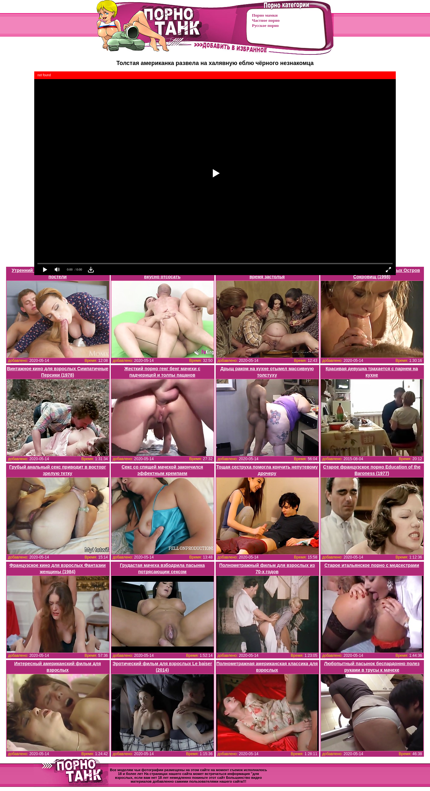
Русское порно (265, 25)
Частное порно (266, 20)
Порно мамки (265, 15)
